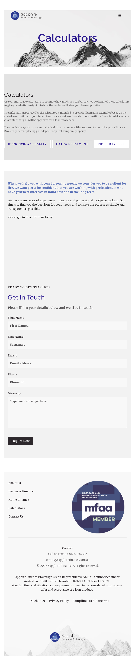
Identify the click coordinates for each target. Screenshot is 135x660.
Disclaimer (37, 601)
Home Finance (18, 499)
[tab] (27, 144)
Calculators (16, 508)
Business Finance (21, 491)
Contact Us (16, 516)
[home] (27, 15)
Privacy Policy (59, 601)
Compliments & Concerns (90, 601)
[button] (120, 15)
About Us (14, 483)
